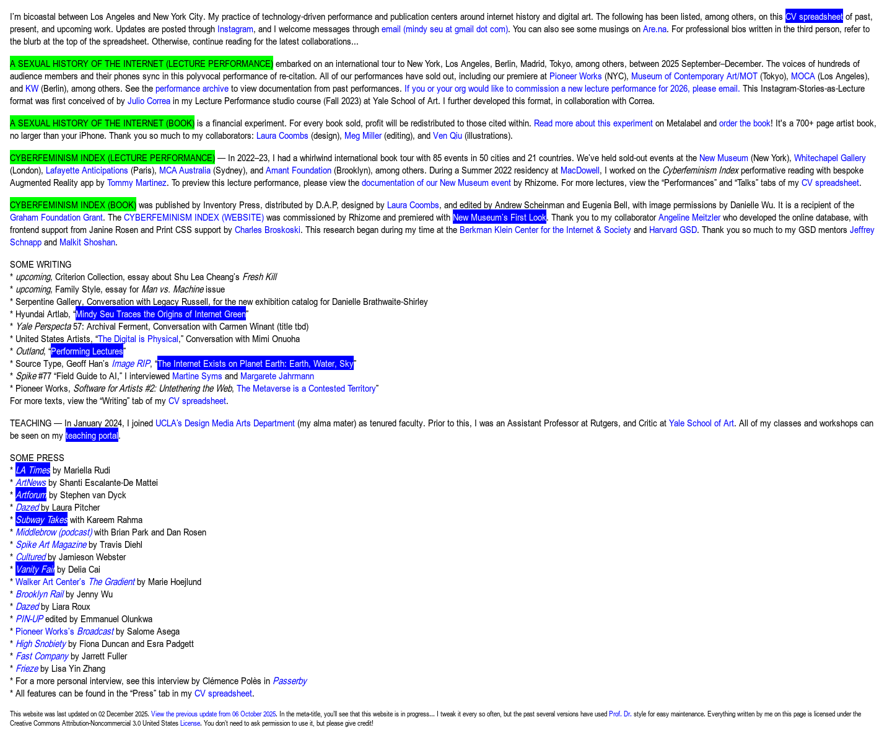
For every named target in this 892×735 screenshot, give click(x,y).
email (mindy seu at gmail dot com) (445, 28)
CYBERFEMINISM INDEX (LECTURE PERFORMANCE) (112, 157)
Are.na (655, 28)
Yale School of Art (701, 422)
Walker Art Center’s (74, 581)
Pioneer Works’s (64, 630)
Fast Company (41, 655)
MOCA (803, 75)
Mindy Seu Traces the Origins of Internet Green (161, 313)
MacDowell (580, 169)
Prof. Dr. (620, 713)
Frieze (26, 668)
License (190, 723)
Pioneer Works (575, 75)
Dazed (26, 606)
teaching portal (92, 435)
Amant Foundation (298, 169)
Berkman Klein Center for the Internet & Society (545, 229)
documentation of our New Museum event (436, 182)
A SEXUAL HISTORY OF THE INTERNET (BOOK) (102, 122)
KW (31, 88)
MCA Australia (185, 169)
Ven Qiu (447, 135)
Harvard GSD (673, 229)
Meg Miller (363, 135)
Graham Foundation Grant (56, 216)
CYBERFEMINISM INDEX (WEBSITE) (194, 216)
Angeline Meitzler (689, 216)
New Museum (723, 157)
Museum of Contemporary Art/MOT (694, 75)
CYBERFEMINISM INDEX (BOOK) (73, 204)
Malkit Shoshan (87, 241)
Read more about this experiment (593, 122)
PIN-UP (29, 618)
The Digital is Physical (138, 338)
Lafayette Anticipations (87, 169)
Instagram (235, 28)
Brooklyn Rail (39, 593)
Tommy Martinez (137, 182)
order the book (745, 122)
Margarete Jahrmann (277, 375)
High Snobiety (40, 643)
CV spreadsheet (814, 16)
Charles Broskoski (267, 229)
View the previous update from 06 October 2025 (213, 713)
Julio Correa (149, 100)
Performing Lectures (87, 350)
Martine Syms (197, 375)
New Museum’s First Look (499, 216)
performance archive (192, 88)
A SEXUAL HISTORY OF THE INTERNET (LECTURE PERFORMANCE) (141, 63)
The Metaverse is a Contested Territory (306, 388)
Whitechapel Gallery (830, 157)
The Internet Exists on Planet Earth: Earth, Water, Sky (255, 363)
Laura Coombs (282, 135)
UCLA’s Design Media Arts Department (225, 422)
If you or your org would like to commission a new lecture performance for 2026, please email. (572, 88)
